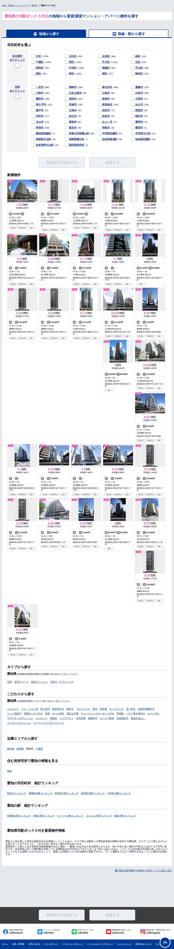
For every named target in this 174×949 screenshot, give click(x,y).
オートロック (116, 709)
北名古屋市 (75, 92)
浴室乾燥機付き (146, 709)
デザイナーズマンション (20, 718)
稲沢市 (139, 116)
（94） (44, 139)
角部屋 (103, 709)
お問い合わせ (34, 944)
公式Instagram (159, 931)
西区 (71, 62)
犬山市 (40, 121)
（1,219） (108, 62)
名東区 (106, 56)
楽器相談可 (122, 718)
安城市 (73, 104)
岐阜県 (10, 748)
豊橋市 (139, 87)
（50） (41, 110)
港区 (104, 73)
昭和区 (40, 67)
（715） (139, 62)
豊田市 (40, 98)
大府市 (139, 98)
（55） (140, 116)
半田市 (40, 116)
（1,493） (42, 62)
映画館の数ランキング (19, 815)
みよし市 (107, 121)
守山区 (139, 67)
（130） (74, 104)
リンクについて (124, 944)
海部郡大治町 (43, 139)
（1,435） (74, 73)
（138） (140, 104)
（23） (140, 122)
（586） (41, 87)
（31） (140, 98)
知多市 (106, 110)
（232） (74, 56)
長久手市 (41, 104)
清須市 (73, 98)
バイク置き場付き (135, 713)
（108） (41, 98)
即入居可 (45, 709)
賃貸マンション (39, 682)
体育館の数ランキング (93, 793)
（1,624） (75, 68)
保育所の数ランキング (67, 793)
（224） (140, 73)
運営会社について (143, 944)
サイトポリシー (51, 944)
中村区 (73, 67)
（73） (107, 110)
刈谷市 (139, 92)
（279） (140, 87)
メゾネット (42, 718)
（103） (41, 127)
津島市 (106, 127)
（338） (140, 68)
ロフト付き (153, 713)
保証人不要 (73, 713)
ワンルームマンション (19, 723)
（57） (111, 133)
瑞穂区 (106, 67)
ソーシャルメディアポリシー (100, 944)
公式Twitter (51, 931)
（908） (107, 56)
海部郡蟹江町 (76, 139)
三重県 (39, 748)
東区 (71, 73)
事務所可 (93, 718)
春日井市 (107, 87)
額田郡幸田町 (76, 144)
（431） (41, 68)
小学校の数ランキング (119, 793)
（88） (107, 93)
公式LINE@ (86, 931)
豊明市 (139, 121)
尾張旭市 (107, 104)
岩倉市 (106, 116)
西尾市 (139, 110)
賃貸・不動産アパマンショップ (15, 5)
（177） (41, 116)
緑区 (137, 56)
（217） (106, 73)
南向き (70, 709)
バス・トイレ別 (29, 709)
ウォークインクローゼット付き (97, 713)
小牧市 (40, 92)
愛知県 (34, 5)
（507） (107, 68)
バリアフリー (66, 718)
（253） (40, 73)
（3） (139, 127)
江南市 (73, 110)
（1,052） (74, 62)
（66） (74, 110)
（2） (44, 133)
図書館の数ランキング (40, 793)
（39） (111, 139)
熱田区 (139, 73)
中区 (38, 56)
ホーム (5, 944)
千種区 (40, 62)
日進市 (106, 92)
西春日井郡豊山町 (79, 133)
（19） (144, 133)
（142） (74, 98)
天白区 (73, 56)
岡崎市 (73, 87)
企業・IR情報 (18, 944)
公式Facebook (16, 931)
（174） (41, 122)
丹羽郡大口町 (143, 133)
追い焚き (131, 709)
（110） (139, 56)
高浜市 (73, 127)
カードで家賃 (107, 718)
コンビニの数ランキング (99, 815)
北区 (137, 62)
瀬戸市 (40, 110)
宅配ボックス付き (33, 713)
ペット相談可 (14, 713)
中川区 (106, 62)
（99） (76, 93)
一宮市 (40, 87)
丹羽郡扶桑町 (109, 133)
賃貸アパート (21, 682)
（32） (107, 127)
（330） (41, 93)
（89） (140, 110)
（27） (108, 122)
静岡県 (20, 748)
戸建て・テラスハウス (62, 682)
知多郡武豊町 (143, 139)
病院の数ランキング (44, 815)
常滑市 (40, 127)
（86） (107, 98)
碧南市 (73, 121)
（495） (108, 87)
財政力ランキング (16, 793)
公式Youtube (122, 931)
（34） (46, 145)
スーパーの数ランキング (70, 815)
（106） (140, 93)
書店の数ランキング (125, 815)
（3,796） (41, 56)
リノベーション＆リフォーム (48, 723)
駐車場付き (58, 709)
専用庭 (120, 713)
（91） (74, 122)
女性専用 (81, 718)
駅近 (95, 709)
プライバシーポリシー (73, 944)
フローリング (83, 709)
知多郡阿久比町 (45, 144)
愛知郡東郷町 (43, 133)
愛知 (9, 771)
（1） (77, 139)
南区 (38, 73)
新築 (47, 713)
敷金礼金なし (138, 718)
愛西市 (139, 127)
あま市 (139, 104)
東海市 (106, 98)
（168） (74, 87)
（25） (74, 116)
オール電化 (58, 713)
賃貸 (9, 682)
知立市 (73, 116)
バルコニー (13, 709)
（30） (74, 127)
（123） (42, 104)
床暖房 (53, 718)
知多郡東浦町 (109, 139)
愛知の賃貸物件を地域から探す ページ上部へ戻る (145, 870)
